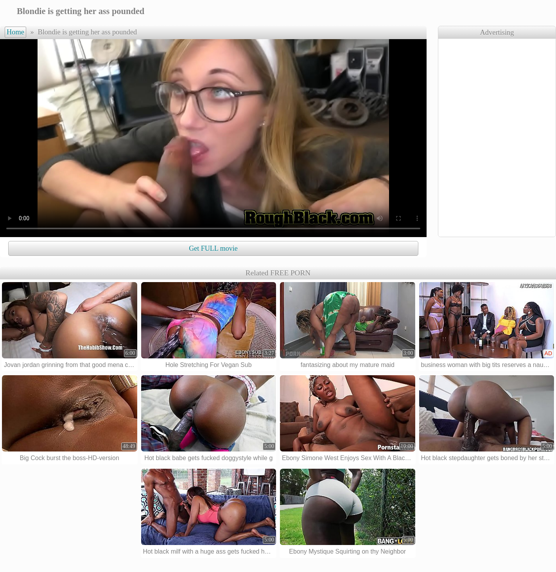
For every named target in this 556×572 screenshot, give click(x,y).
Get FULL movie (213, 248)
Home (15, 32)
